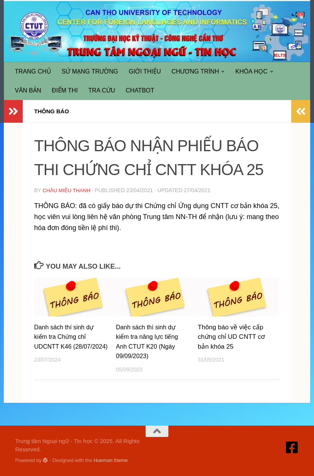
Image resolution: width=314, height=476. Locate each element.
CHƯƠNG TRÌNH (195, 71)
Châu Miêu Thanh (67, 190)
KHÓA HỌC (251, 71)
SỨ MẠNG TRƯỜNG (90, 71)
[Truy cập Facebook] (292, 447)
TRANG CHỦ (33, 71)
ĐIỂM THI (65, 90)
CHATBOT (140, 90)
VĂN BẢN (28, 90)
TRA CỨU (101, 90)
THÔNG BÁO (52, 111)
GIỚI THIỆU (145, 71)
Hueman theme (111, 460)
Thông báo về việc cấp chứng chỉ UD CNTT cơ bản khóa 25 (231, 336)
